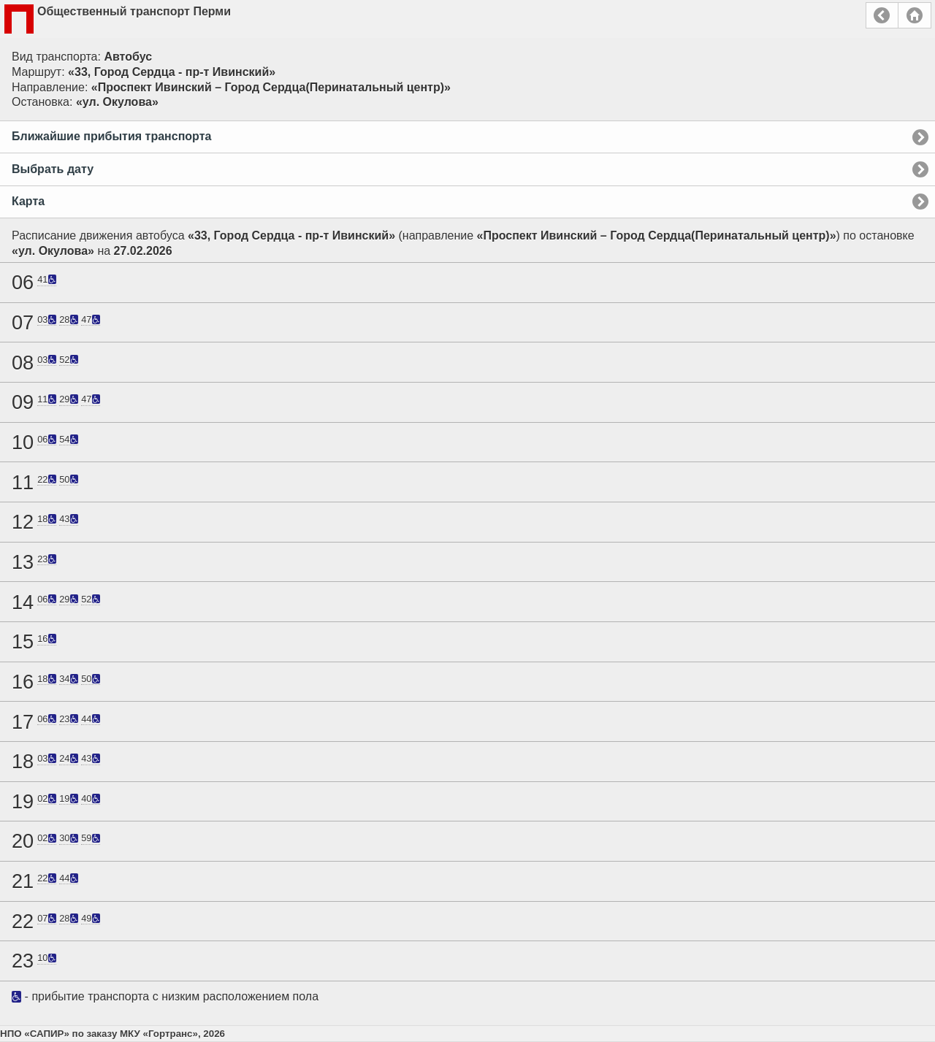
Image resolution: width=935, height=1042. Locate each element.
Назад (882, 15)
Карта (28, 201)
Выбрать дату (53, 169)
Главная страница (914, 15)
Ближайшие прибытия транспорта (111, 136)
